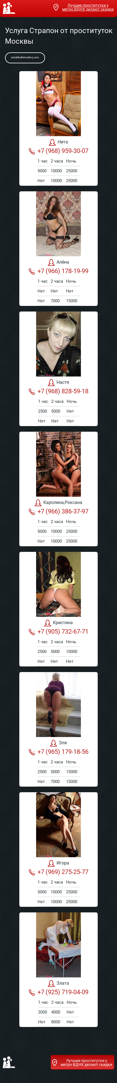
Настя (58, 382)
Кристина (58, 623)
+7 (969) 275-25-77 (58, 872)
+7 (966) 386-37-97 (58, 511)
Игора (58, 863)
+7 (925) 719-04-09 (58, 992)
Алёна (58, 262)
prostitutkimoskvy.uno (25, 57)
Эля (58, 743)
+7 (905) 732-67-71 (58, 631)
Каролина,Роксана (58, 502)
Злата (58, 983)
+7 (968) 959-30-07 (58, 151)
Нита (58, 142)
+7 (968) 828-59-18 (58, 391)
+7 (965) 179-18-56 (58, 752)
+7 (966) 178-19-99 (58, 271)
